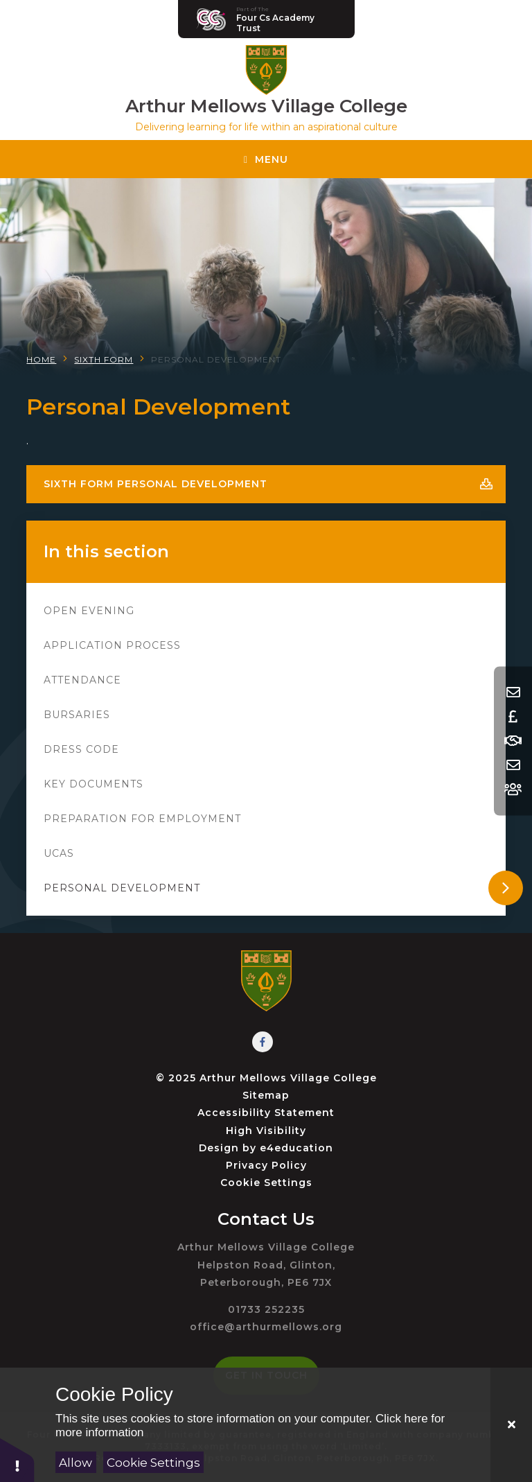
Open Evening (89, 610)
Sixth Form (103, 359)
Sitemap (266, 1095)
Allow (75, 1463)
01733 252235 (266, 1309)
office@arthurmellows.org (266, 1326)
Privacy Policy (266, 1165)
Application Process (112, 645)
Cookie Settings (153, 1463)
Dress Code (81, 749)
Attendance (82, 680)
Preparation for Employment (142, 818)
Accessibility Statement (266, 1112)
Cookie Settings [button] (266, 1182)
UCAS (59, 853)
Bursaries (77, 714)
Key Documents (93, 784)
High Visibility (266, 1130)
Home (41, 359)
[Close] (511, 1425)
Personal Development (216, 359)
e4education (296, 1148)
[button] (17, 1459)
